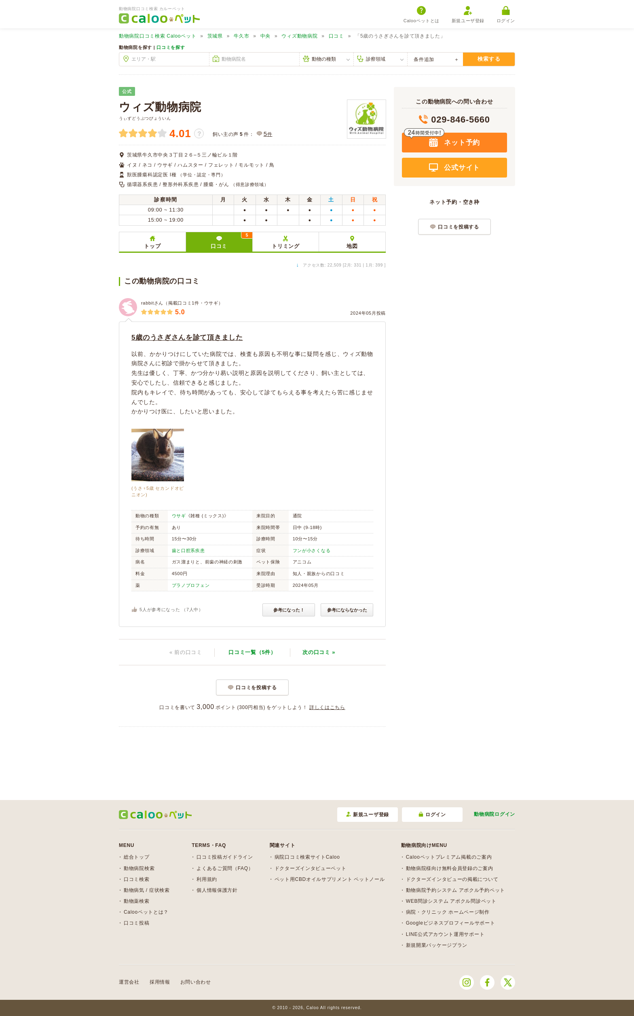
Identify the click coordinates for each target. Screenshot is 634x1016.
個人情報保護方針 (217, 890)
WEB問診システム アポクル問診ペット (451, 901)
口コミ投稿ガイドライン (225, 857)
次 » (318, 652)
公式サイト (461, 167)
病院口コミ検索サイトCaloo (307, 857)
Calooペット (157, 36)
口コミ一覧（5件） (252, 652)
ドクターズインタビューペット (311, 868)
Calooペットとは (422, 14)
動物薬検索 (137, 901)
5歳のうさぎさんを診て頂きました (187, 337)
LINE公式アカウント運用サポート (445, 934)
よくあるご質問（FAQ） (225, 868)
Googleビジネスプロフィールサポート (450, 923)
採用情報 (160, 982)
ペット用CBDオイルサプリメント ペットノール (330, 879)
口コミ (336, 36)
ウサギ (179, 515)
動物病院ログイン (494, 814)
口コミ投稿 (137, 923)
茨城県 (215, 36)
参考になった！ (288, 609)
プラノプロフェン (191, 585)
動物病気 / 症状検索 (147, 890)
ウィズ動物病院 (299, 36)
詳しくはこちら (327, 707)
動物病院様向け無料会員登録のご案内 (449, 868)
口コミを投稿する (256, 687)
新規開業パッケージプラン (436, 945)
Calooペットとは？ (146, 912)
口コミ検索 (137, 879)
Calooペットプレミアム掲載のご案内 (449, 857)
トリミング (286, 246)
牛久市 (241, 36)
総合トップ (137, 857)
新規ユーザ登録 (468, 14)
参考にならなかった (347, 609)
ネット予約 (461, 142)
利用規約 (207, 879)
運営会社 (129, 982)
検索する (489, 59)
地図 (352, 246)
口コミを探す (170, 47)
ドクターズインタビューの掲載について (452, 879)
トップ (152, 246)
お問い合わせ (195, 982)
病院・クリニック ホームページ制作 (448, 912)
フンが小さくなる (312, 550)
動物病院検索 (139, 868)
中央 (265, 36)
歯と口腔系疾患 (188, 550)
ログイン (506, 14)
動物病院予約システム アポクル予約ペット (455, 890)
